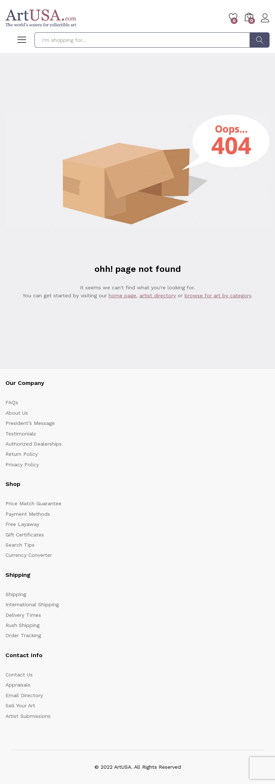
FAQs (11, 402)
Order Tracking (23, 635)
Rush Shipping (22, 625)
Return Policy (21, 454)
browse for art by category (218, 295)
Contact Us (19, 675)
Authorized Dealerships (33, 444)
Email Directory (24, 695)
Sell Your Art (20, 705)
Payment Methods (27, 514)
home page (122, 295)
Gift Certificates (24, 535)
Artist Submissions (27, 716)
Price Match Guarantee (33, 503)
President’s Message (30, 423)
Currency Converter (28, 555)
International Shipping (32, 604)
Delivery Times (23, 615)
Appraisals (18, 685)
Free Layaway (22, 524)
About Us (16, 413)
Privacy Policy (22, 464)
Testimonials (20, 434)
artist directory (157, 295)
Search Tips (20, 545)
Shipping (15, 594)
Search (260, 40)
